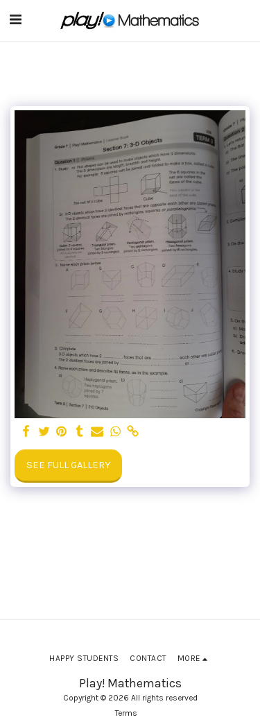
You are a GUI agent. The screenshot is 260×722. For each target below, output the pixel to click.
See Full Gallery (68, 465)
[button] (15, 20)
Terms (126, 713)
